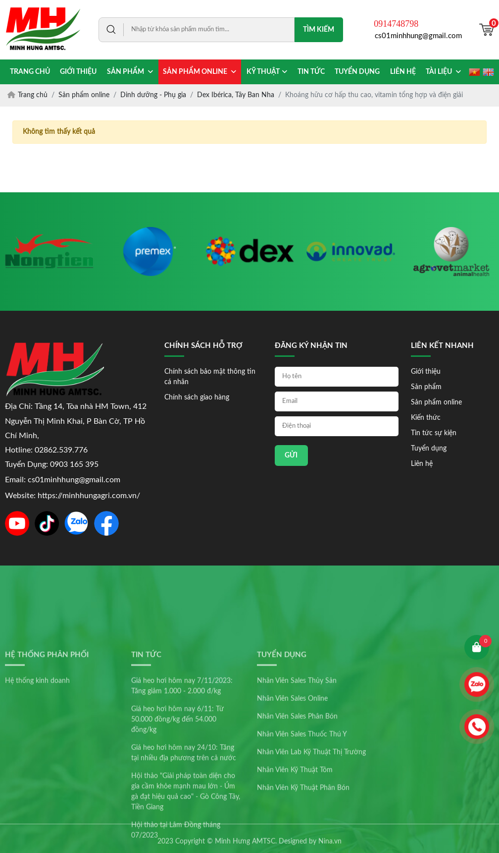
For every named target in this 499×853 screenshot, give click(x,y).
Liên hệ (422, 463)
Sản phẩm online (436, 402)
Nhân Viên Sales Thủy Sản (297, 758)
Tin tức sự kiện (433, 433)
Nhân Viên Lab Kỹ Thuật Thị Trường (311, 830)
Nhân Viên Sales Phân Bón (297, 794)
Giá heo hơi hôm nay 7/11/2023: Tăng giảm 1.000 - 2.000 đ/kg (182, 764)
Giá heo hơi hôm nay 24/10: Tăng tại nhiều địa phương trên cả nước (183, 831)
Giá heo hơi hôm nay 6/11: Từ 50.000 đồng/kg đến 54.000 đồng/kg (177, 797)
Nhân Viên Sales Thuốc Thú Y (302, 812)
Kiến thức (426, 417)
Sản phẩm (426, 387)
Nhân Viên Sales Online (292, 776)
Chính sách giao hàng (196, 397)
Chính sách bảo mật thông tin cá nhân (209, 377)
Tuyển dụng (429, 448)
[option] (49, 251)
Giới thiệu (426, 371)
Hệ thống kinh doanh (37, 758)
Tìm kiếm (318, 29)
